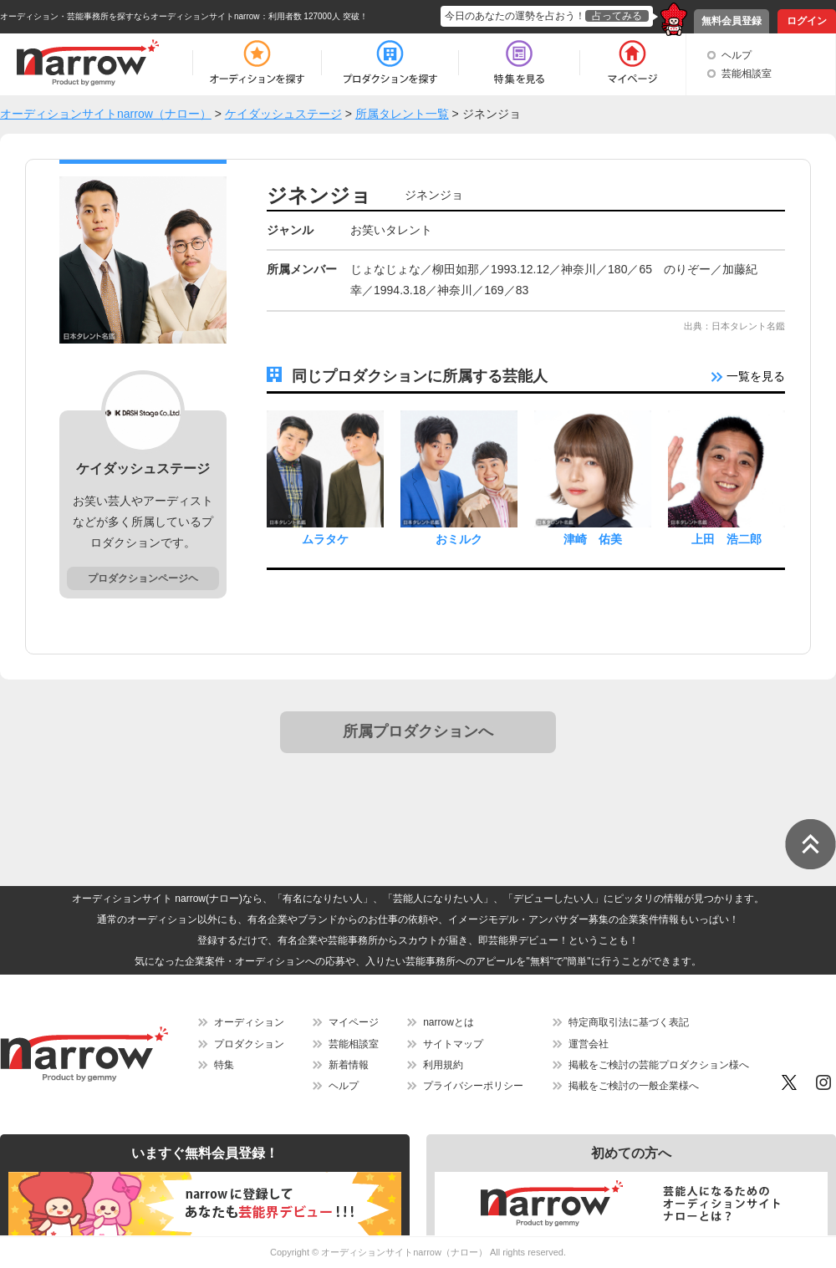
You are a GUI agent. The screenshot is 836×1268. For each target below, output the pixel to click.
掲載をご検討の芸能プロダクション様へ (658, 1065)
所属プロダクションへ (418, 731)
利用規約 (443, 1065)
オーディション (249, 1022)
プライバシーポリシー (473, 1086)
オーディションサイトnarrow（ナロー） (404, 1252)
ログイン (807, 21)
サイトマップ (453, 1044)
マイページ (354, 1022)
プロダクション (249, 1044)
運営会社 (588, 1044)
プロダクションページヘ (143, 578)
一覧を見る (748, 376)
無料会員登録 (731, 21)
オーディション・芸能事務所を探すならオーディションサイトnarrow (130, 16)
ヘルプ (736, 55)
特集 (224, 1065)
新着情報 (349, 1065)
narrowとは (448, 1022)
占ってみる (617, 16)
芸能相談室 (746, 73)
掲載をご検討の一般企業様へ (633, 1086)
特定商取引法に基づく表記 (628, 1022)
